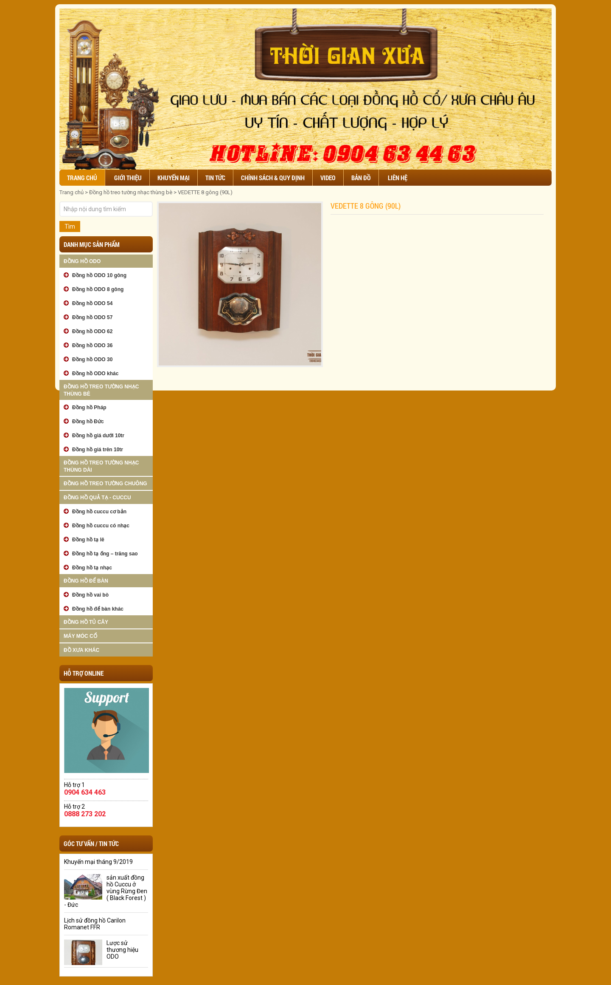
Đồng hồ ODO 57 (92, 317)
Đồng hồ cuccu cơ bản (99, 512)
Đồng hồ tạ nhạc (92, 568)
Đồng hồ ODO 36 (92, 345)
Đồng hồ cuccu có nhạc (100, 526)
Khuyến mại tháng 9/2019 (98, 861)
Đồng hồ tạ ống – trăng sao (105, 554)
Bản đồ (361, 177)
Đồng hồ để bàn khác (97, 609)
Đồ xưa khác (81, 650)
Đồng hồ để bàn (86, 581)
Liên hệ (397, 177)
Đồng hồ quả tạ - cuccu (97, 498)
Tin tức (215, 177)
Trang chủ (82, 177)
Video (328, 177)
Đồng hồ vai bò (90, 595)
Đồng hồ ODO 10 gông (99, 275)
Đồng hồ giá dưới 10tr (98, 436)
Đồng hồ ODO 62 (92, 331)
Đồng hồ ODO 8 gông (97, 289)
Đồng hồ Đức (88, 422)
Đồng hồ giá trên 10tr (97, 450)
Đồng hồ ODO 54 (92, 303)
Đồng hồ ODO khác (95, 373)
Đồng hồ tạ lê (88, 540)
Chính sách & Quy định (273, 177)
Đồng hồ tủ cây (86, 622)
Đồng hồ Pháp (89, 407)
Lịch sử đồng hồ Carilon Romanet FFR (95, 924)
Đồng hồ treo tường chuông (105, 484)
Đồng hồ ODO (82, 261)
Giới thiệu (128, 177)
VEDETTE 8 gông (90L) (205, 192)
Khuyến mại (173, 177)
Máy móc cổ (80, 636)
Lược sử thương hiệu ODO (122, 950)
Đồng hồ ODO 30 (92, 359)
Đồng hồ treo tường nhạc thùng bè (130, 192)
